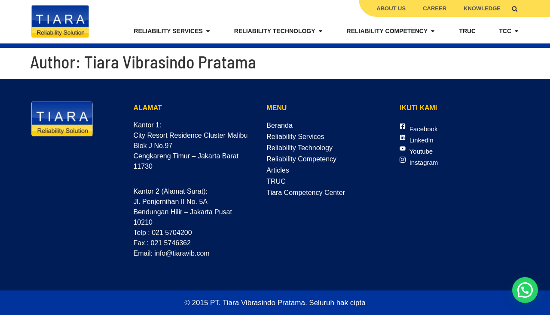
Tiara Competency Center (305, 192)
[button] (514, 8)
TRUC (275, 181)
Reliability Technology (299, 147)
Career (434, 8)
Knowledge (482, 8)
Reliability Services (295, 136)
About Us (391, 8)
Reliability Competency (301, 159)
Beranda (279, 125)
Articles (277, 170)
